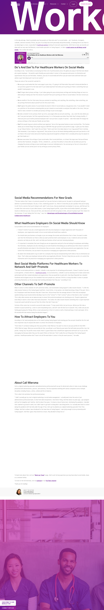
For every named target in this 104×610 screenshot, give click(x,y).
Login (73, 4)
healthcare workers (42, 45)
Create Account (86, 4)
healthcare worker (41, 272)
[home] (15, 4)
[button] (34, 4)
